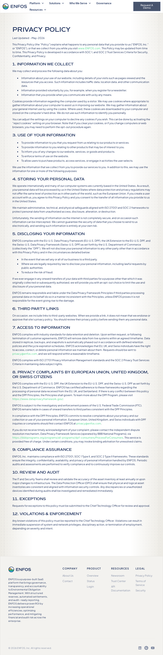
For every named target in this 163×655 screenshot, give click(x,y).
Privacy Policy (144, 575)
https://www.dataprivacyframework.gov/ (37, 399)
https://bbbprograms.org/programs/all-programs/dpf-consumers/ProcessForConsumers (67, 437)
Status (91, 581)
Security (141, 590)
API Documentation (120, 588)
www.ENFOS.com (89, 48)
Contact (67, 581)
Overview (92, 575)
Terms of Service (141, 583)
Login (90, 586)
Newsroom (117, 575)
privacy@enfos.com (24, 353)
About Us (67, 575)
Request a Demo (147, 6)
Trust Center (118, 581)
